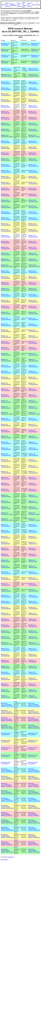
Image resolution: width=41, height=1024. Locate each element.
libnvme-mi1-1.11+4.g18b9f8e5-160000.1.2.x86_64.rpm (34, 821)
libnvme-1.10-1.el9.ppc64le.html (5, 678)
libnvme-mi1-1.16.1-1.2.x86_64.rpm (33, 755)
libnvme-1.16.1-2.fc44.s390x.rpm (32, 189)
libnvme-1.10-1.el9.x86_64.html (5, 690)
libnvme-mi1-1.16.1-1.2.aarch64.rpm (33, 733)
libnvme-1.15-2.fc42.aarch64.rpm (33, 419)
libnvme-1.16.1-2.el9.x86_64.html (5, 289)
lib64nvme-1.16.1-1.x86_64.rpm (35, 50)
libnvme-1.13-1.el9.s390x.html (5, 548)
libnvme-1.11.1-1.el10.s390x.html (5, 619)
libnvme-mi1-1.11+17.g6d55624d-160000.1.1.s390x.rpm (33, 785)
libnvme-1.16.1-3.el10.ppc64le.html (6, 94)
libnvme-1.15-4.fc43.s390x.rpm (32, 342)
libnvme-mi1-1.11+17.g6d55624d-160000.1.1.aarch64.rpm (34, 770)
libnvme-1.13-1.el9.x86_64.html (5, 560)
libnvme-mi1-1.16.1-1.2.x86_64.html (6, 755)
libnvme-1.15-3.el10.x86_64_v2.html (6, 413)
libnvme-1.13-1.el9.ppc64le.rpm (32, 537)
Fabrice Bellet (4, 859)
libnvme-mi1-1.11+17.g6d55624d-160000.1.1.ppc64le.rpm (34, 777)
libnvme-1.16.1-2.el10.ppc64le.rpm (33, 224)
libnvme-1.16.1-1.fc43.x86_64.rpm (33, 312)
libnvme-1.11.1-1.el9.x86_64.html (5, 667)
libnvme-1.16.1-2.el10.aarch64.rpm (33, 212)
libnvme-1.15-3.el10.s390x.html (5, 389)
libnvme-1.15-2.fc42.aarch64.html (6, 419)
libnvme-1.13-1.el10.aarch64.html (6, 442)
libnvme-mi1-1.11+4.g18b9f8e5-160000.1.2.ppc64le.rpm (34, 807)
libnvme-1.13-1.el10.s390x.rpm (32, 478)
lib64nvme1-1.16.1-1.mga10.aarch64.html (6, 69)
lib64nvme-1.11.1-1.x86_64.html (5, 61)
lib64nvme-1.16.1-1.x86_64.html (5, 50)
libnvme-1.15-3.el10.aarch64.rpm (33, 366)
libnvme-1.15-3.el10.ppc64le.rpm (33, 377)
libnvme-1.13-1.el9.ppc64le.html (5, 537)
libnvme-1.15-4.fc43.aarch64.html (6, 318)
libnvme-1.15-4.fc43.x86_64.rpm (33, 354)
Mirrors (34, 4)
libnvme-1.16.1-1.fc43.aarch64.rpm (33, 295)
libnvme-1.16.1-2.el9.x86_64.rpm (32, 289)
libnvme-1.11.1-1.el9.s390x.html (5, 661)
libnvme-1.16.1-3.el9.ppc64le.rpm (32, 147)
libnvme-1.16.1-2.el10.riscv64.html (5, 236)
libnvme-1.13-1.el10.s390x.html (5, 478)
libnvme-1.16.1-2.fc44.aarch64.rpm (33, 165)
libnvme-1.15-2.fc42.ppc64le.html (6, 425)
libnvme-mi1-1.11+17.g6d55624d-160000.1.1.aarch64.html (7, 770)
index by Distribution (13, 4)
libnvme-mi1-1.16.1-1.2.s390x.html (6, 748)
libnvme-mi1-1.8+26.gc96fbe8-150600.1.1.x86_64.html (7, 850)
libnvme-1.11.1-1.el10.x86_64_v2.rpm (34, 643)
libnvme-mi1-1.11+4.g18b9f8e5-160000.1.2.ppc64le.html (7, 807)
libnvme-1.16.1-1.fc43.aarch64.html (6, 295)
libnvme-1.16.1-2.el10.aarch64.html (6, 212)
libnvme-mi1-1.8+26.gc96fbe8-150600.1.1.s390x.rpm (33, 843)
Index (3, 4)
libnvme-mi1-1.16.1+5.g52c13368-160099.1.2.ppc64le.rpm (34, 712)
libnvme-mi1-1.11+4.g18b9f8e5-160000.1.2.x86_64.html (7, 821)
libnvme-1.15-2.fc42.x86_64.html (6, 436)
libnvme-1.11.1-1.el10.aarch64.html (6, 596)
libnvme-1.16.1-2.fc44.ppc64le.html (6, 177)
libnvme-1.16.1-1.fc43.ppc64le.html (6, 301)
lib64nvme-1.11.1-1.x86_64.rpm (35, 61)
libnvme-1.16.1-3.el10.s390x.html (5, 112)
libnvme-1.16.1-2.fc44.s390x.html (5, 189)
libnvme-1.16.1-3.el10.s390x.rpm (32, 112)
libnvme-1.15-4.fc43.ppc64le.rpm (33, 330)
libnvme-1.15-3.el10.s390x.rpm (32, 389)
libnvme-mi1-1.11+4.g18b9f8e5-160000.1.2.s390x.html (6, 814)
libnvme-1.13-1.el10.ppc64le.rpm (33, 460)
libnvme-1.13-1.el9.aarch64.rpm (32, 525)
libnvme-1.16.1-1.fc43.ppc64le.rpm (33, 301)
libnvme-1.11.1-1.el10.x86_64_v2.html (6, 643)
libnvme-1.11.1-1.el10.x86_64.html (6, 631)
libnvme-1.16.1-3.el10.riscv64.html (5, 106)
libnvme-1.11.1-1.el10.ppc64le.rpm (33, 607)
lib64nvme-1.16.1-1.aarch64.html (5, 44)
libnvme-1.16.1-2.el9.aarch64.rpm (32, 271)
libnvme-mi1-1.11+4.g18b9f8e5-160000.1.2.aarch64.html (7, 799)
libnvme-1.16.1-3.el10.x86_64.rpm (33, 124)
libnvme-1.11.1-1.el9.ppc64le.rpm (32, 655)
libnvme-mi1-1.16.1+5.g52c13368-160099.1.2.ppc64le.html (7, 712)
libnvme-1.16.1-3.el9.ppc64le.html (5, 147)
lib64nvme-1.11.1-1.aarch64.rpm (35, 56)
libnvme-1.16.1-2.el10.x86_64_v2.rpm (34, 265)
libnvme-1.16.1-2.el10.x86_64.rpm (33, 253)
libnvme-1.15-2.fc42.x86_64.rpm (33, 436)
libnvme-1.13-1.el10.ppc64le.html (6, 460)
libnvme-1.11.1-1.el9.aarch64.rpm (32, 649)
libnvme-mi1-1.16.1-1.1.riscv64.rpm (33, 763)
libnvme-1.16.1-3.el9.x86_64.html (5, 159)
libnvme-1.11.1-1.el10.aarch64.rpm (33, 596)
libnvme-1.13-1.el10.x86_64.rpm (33, 495)
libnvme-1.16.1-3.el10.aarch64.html (6, 82)
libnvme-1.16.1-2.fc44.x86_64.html (6, 200)
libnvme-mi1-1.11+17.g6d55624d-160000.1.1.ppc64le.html (7, 777)
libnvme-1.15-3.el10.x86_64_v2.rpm (34, 413)
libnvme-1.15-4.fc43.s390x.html (5, 342)
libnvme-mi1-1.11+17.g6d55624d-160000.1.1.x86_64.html (7, 792)
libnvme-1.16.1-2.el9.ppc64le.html (5, 277)
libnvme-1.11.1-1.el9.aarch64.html (5, 649)
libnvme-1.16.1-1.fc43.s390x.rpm (32, 307)
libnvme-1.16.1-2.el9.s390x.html (5, 283)
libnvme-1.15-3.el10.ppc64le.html (6, 377)
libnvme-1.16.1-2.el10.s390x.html (5, 242)
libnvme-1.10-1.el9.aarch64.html (5, 672)
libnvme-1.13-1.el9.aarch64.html (5, 525)
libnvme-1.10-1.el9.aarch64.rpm (32, 672)
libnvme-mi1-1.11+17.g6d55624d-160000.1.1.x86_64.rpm (34, 792)
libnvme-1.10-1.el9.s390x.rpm (32, 684)
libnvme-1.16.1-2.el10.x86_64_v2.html (6, 265)
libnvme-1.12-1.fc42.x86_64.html (6, 590)
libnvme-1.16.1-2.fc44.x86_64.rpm (33, 200)
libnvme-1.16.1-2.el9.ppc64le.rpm (32, 277)
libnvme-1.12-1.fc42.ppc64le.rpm (33, 578)
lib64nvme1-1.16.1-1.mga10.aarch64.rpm (33, 69)
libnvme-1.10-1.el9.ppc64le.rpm (32, 678)
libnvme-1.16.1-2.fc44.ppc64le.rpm (33, 177)
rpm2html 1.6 (11, 857)
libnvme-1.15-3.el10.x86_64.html (6, 401)
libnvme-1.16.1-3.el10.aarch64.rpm (33, 82)
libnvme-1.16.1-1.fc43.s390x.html (5, 307)
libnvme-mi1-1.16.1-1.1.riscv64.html (6, 763)
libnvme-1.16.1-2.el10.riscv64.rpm (33, 236)
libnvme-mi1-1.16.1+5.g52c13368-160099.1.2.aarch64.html (7, 704)
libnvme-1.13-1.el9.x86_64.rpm (32, 560)
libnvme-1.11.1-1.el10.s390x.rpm (32, 619)
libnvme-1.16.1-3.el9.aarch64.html (5, 141)
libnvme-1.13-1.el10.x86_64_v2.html (6, 513)
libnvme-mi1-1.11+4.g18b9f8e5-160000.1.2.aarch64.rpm (34, 799)
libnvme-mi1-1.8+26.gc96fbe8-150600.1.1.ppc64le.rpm (34, 836)
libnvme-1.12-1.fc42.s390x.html (5, 584)
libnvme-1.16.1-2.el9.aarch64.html (5, 271)
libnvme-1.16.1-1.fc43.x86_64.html (6, 312)
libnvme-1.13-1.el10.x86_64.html (6, 495)
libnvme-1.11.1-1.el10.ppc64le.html (6, 607)
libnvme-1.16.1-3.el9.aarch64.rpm (32, 141)
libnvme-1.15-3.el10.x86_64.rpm (33, 401)
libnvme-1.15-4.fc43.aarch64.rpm (33, 318)
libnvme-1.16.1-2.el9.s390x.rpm (32, 283)
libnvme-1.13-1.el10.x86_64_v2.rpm (34, 513)
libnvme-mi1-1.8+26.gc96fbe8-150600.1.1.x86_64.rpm (34, 850)
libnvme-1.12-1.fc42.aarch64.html (6, 572)
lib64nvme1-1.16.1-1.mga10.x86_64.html (6, 75)
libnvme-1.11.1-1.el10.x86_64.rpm (33, 631)
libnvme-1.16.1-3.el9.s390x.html (5, 153)
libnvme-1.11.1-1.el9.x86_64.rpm (32, 667)
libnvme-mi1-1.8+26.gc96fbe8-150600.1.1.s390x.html (6, 843)
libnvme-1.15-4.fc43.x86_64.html (6, 354)
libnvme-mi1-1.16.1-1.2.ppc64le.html (6, 741)
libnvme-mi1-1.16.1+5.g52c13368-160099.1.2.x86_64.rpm (34, 726)
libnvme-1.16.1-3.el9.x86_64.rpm (32, 159)
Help (38, 4)
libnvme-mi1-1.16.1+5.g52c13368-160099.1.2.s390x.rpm (33, 719)
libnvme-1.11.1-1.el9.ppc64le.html (5, 655)
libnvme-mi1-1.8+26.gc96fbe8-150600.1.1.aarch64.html (7, 829)
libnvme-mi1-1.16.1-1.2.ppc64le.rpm (33, 741)
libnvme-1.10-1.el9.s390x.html (5, 684)
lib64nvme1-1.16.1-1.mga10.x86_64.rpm (33, 75)
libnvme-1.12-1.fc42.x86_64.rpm (33, 590)
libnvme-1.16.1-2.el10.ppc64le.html (6, 224)
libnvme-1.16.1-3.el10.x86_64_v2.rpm (34, 135)
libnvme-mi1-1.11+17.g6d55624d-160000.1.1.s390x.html (6, 785)
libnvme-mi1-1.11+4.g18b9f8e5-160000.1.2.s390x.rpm (33, 814)
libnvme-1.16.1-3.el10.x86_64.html (6, 124)
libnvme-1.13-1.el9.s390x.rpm (32, 548)
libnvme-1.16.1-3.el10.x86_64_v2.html (6, 135)
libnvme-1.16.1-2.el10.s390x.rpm (32, 242)
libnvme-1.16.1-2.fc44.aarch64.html (6, 165)
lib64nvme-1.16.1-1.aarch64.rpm (35, 44)
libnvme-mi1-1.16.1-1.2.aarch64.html (6, 733)
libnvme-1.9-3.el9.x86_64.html (5, 696)
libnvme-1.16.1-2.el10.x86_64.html (6, 253)
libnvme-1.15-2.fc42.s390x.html (5, 430)
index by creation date (25, 4)
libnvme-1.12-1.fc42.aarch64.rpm (33, 572)
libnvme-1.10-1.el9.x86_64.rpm (32, 690)
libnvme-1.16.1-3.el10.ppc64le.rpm (33, 94)
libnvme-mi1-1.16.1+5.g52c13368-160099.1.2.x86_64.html (7, 726)
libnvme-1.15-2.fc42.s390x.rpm (32, 430)
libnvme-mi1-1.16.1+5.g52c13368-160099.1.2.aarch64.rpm (34, 704)
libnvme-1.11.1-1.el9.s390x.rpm (32, 661)
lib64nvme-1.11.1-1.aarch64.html (5, 56)
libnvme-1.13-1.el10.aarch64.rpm (33, 442)
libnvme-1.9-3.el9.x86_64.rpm (32, 696)
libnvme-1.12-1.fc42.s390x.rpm (32, 584)
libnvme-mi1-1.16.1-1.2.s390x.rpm (33, 748)
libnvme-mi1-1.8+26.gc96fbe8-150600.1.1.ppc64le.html (7, 836)
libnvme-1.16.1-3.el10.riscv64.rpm (33, 106)
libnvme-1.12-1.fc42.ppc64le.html (6, 578)
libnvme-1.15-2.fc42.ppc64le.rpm (33, 425)
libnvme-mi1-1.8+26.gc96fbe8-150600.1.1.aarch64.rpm (34, 829)
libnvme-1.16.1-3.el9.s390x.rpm (32, 153)
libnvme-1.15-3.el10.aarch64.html (6, 366)
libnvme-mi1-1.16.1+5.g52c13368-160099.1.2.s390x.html (6, 719)
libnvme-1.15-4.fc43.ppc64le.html (6, 330)
